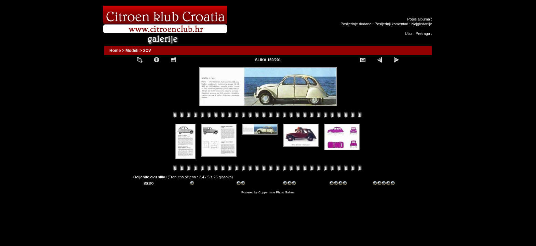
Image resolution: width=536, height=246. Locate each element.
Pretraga (423, 33)
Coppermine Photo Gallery (276, 192)
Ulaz (408, 33)
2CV (147, 50)
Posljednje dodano (356, 24)
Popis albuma (418, 19)
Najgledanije (421, 24)
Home (115, 50)
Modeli (131, 50)
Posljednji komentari (391, 24)
